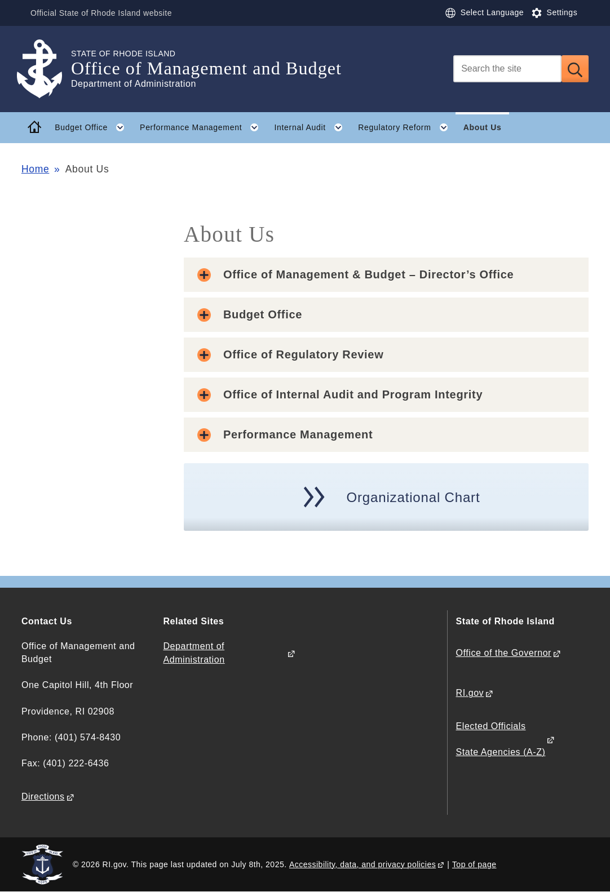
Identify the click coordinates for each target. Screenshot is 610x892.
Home (35, 169)
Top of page (474, 864)
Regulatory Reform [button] (407, 127)
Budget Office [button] (93, 127)
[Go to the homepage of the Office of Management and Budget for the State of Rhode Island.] (46, 69)
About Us (482, 127)
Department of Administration (193, 652)
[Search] (507, 68)
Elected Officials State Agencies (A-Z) (501, 739)
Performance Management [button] (203, 127)
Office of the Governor (503, 653)
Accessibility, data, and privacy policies (362, 864)
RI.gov (470, 693)
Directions (43, 796)
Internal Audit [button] (312, 127)
